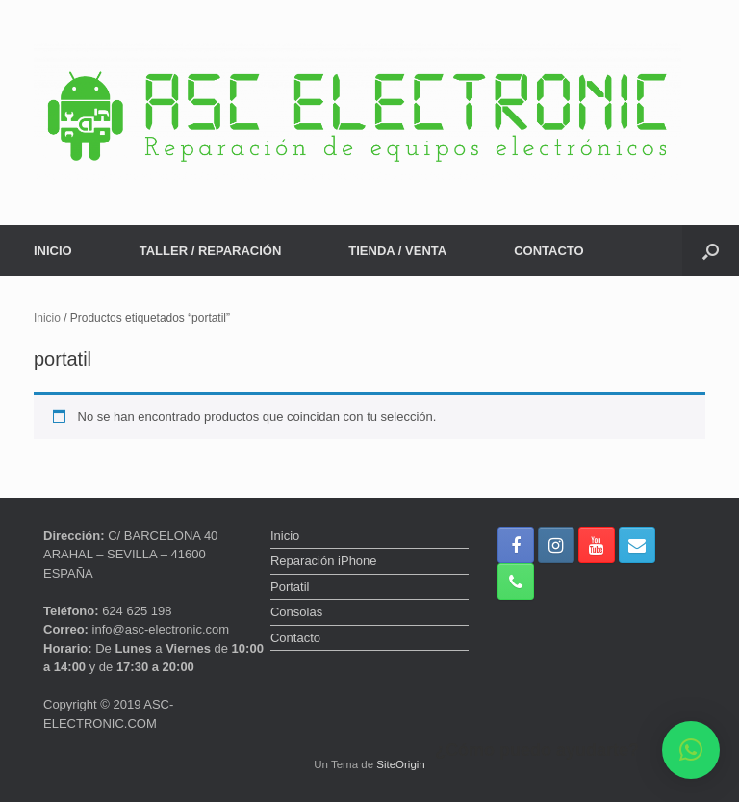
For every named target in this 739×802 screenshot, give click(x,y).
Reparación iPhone (323, 561)
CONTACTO (548, 251)
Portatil (289, 587)
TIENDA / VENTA (397, 251)
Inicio (47, 317)
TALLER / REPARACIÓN (211, 251)
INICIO (53, 251)
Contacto (295, 638)
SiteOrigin (400, 764)
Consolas (296, 612)
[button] (710, 250)
